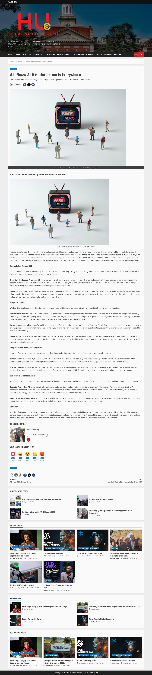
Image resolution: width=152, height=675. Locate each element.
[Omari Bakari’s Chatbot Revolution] (92, 540)
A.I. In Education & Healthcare (82, 54)
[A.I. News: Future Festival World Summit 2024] (59, 572)
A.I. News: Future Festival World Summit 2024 (15, 513)
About (17, 54)
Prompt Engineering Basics (53, 553)
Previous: (43, 480)
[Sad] (35, 455)
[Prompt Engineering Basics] (59, 540)
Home (10, 54)
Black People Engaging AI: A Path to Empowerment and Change (23, 554)
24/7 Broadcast (34, 54)
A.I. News (13, 69)
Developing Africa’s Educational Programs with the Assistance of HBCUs (82, 607)
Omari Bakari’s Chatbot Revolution (89, 553)
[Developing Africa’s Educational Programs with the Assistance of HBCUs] (59, 647)
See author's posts (37, 435)
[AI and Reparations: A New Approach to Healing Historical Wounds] (126, 540)
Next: (109, 480)
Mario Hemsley (18, 80)
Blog (24, 54)
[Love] (13, 455)
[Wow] (27, 455)
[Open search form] (131, 54)
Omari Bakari (16, 548)
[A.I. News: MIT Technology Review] (26, 572)
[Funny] (20, 455)
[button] (11, 84)
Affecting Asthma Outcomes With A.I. (108, 54)
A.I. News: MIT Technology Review (82, 500)
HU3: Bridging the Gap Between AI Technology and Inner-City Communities (82, 513)
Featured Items (27, 546)
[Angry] (42, 455)
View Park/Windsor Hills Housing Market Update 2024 (15, 500)
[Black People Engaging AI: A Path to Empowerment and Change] (26, 540)
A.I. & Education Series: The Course (57, 54)
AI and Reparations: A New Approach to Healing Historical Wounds (124, 554)
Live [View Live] (138, 54)
